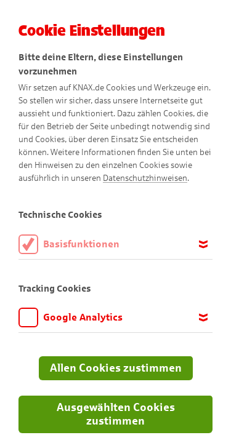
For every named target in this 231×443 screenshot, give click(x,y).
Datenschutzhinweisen (145, 178)
